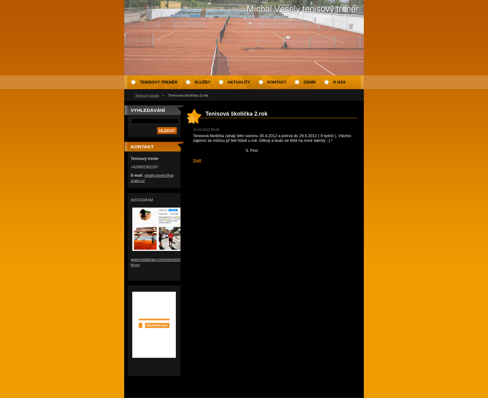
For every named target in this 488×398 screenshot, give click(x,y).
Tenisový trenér (147, 95)
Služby (202, 82)
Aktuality (239, 82)
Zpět (197, 160)
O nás (339, 82)
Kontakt (277, 82)
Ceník (309, 82)
